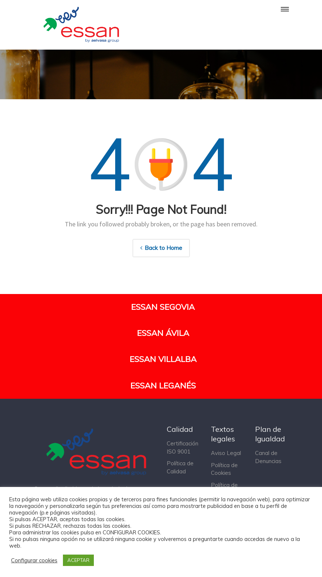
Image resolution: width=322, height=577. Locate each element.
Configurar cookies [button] (34, 560)
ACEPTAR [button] (78, 560)
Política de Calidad (180, 467)
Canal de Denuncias (268, 456)
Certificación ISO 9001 (182, 447)
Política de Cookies (224, 469)
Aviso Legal (226, 452)
